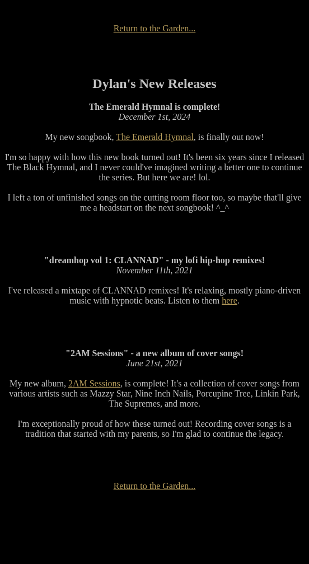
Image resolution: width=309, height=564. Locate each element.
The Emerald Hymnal (155, 137)
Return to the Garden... (155, 28)
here (229, 300)
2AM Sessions (94, 383)
